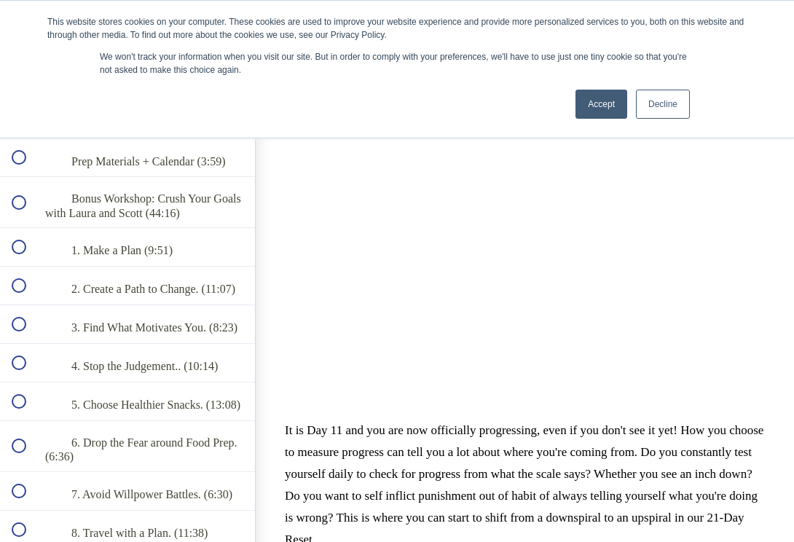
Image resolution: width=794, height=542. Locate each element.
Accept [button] (601, 104)
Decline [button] (662, 104)
